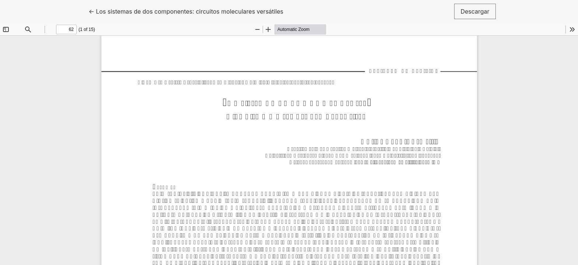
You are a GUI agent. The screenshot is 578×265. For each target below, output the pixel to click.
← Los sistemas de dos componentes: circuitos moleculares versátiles (185, 11)
